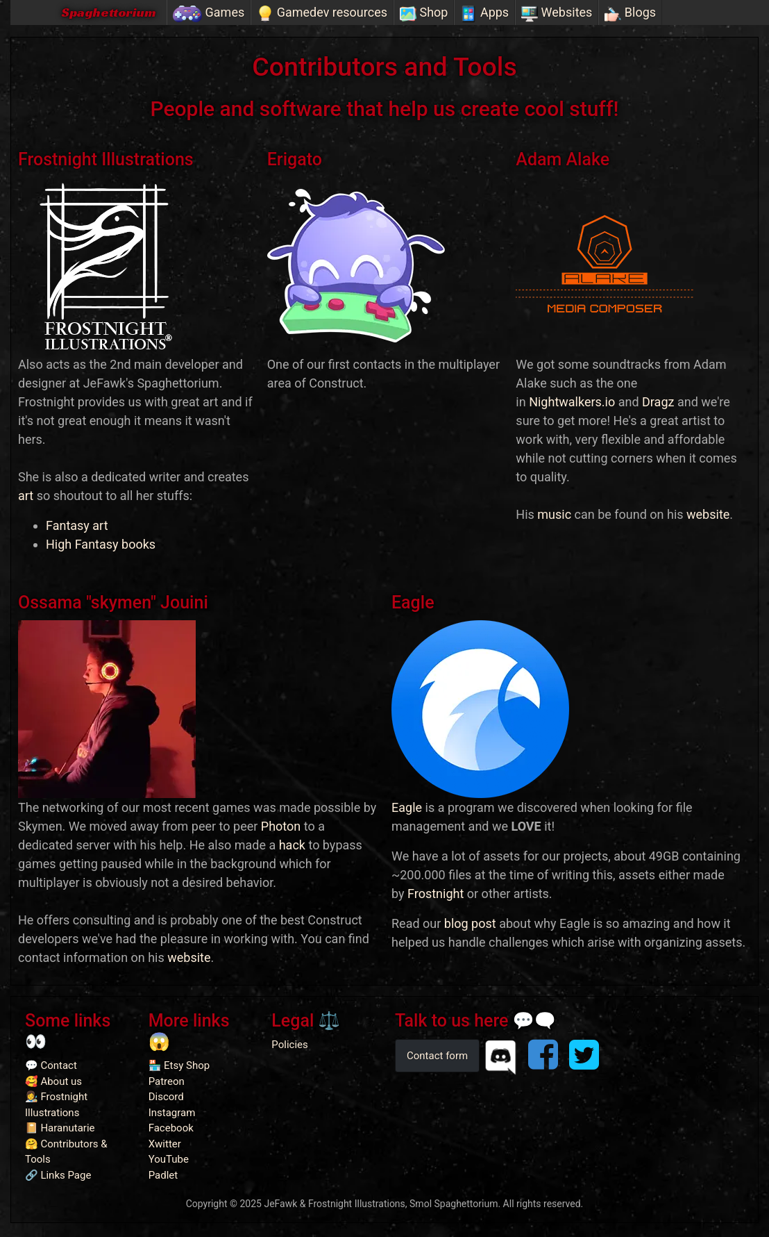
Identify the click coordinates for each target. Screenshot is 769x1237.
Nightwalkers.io (572, 402)
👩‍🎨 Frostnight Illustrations (56, 1104)
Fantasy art (77, 525)
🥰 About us (53, 1081)
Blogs (630, 13)
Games (208, 13)
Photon (281, 826)
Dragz (658, 402)
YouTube (169, 1159)
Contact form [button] (437, 1055)
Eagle (406, 807)
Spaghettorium (108, 12)
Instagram (172, 1112)
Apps (484, 13)
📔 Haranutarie (60, 1128)
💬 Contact (51, 1065)
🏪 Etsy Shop (179, 1065)
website (707, 514)
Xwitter (165, 1144)
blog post (470, 923)
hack (292, 845)
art (25, 495)
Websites (556, 13)
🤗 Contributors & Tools (66, 1152)
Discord (166, 1096)
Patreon (167, 1081)
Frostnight (435, 893)
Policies (289, 1044)
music (554, 514)
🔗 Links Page (58, 1175)
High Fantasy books (100, 544)
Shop (424, 13)
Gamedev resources (322, 13)
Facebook (171, 1128)
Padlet (163, 1175)
